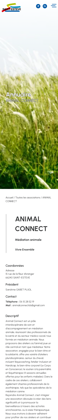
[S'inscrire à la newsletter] (38, 6)
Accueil (9, 197)
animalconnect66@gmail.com (28, 305)
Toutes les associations (27, 197)
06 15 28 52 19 (26, 301)
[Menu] (53, 6)
